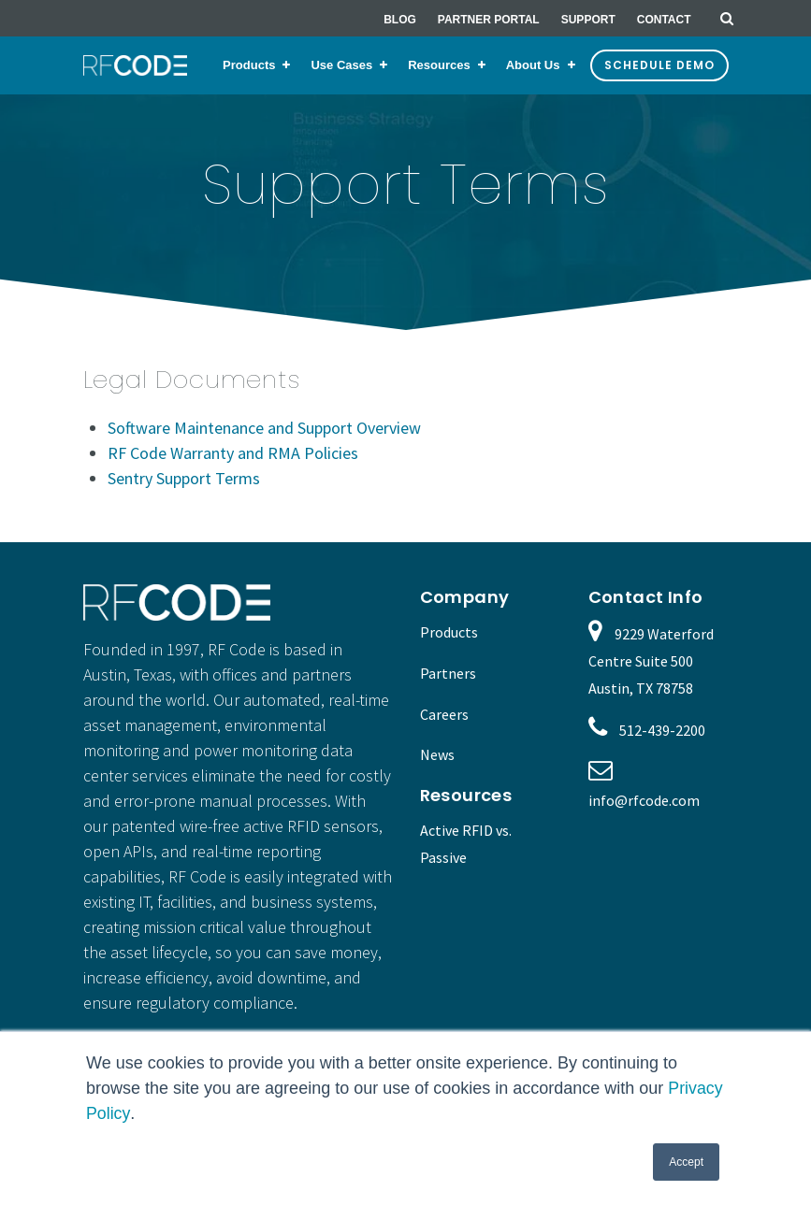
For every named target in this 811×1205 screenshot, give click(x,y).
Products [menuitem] (249, 65)
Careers (444, 714)
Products (449, 632)
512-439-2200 (662, 730)
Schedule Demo (659, 65)
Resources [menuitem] (439, 65)
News (437, 754)
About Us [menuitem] (533, 65)
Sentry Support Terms (184, 478)
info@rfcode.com (644, 800)
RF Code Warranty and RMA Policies (233, 453)
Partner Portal (489, 19)
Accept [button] (686, 1162)
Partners (448, 673)
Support (588, 19)
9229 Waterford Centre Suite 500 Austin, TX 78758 (651, 660)
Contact (664, 19)
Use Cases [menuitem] (341, 65)
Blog (400, 19)
